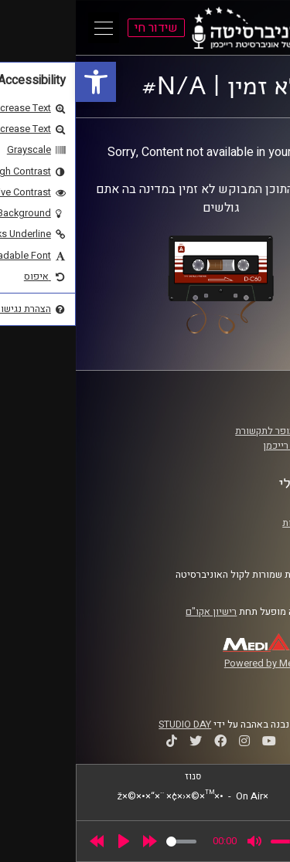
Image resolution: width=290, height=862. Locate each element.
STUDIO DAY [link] (109, 724)
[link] (20, 82)
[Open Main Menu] (27, 27)
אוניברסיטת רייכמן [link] (225, 446)
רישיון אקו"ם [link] (135, 612)
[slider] (105, 841)
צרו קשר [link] (246, 538)
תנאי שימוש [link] (239, 507)
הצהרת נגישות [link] (234, 523)
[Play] (48, 841)
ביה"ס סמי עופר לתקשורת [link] (211, 431)
